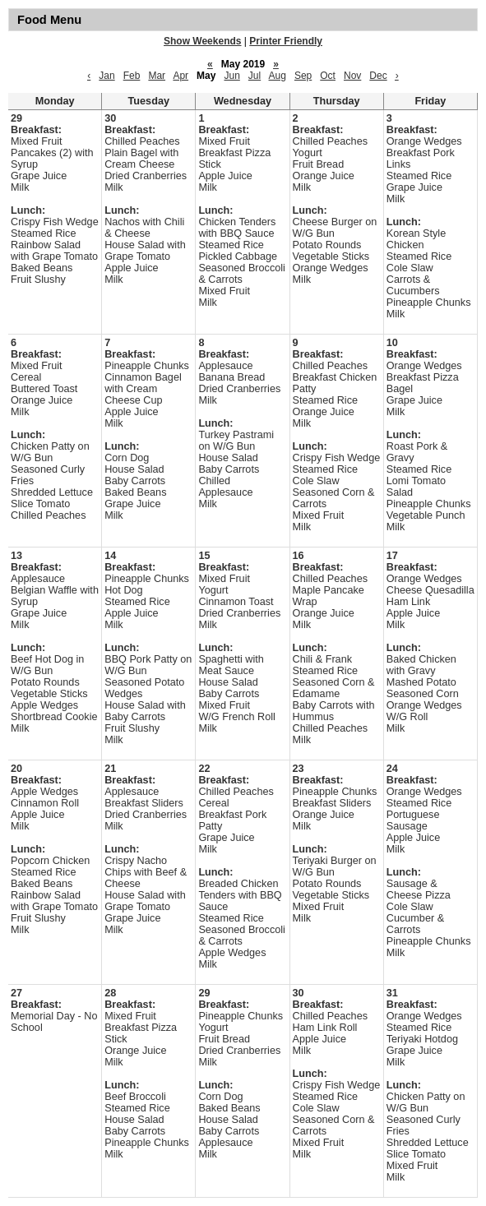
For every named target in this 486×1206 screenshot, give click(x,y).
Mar (156, 75)
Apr (180, 75)
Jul (254, 75)
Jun (231, 75)
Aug (277, 75)
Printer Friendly (285, 41)
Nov (352, 75)
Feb (132, 75)
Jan (106, 75)
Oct (328, 75)
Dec (377, 75)
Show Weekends (202, 41)
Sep (303, 75)
